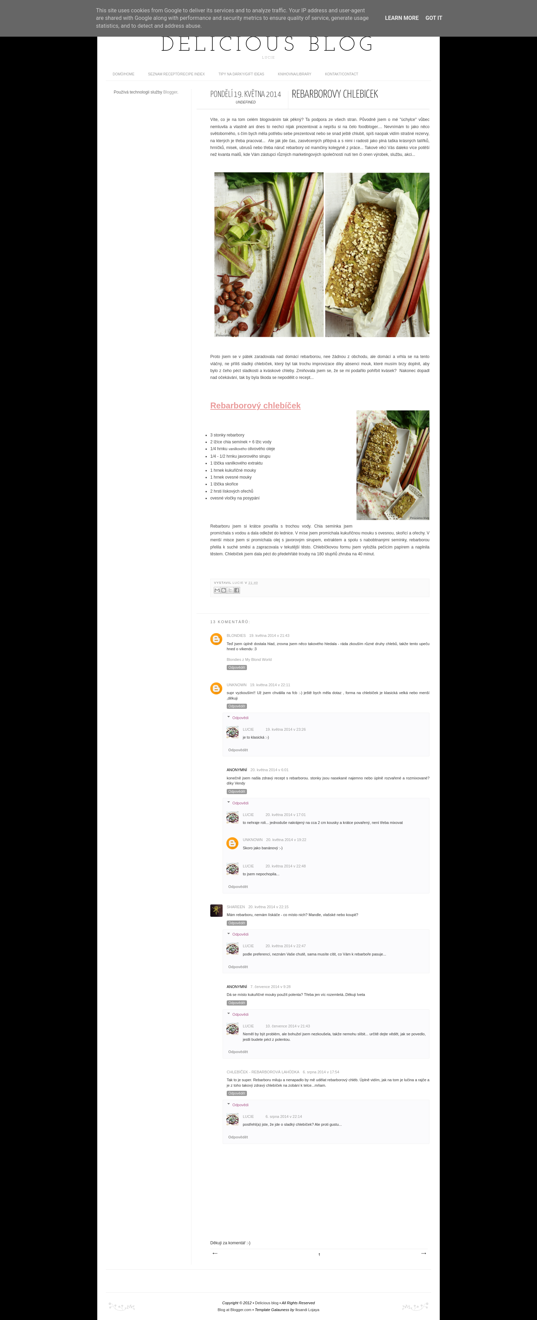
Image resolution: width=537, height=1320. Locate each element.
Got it (433, 18)
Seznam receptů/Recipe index (176, 74)
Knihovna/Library (295, 74)
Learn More (402, 18)
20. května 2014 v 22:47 (285, 946)
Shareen (236, 907)
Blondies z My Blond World (249, 659)
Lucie (239, 582)
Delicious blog (268, 45)
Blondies (236, 635)
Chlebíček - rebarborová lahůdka (263, 1072)
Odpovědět (236, 667)
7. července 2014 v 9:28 (270, 987)
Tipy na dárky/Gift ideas (241, 74)
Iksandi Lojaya (307, 1310)
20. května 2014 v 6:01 (269, 770)
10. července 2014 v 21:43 (287, 1026)
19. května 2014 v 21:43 (269, 635)
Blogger (170, 92)
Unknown (237, 685)
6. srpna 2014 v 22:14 (283, 1116)
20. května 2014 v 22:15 (268, 907)
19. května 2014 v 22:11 (270, 685)
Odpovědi (241, 717)
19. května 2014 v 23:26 (285, 729)
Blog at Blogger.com (234, 1310)
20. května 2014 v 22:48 (285, 866)
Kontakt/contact (341, 74)
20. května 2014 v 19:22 (286, 840)
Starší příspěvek (423, 1253)
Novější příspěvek (214, 1253)
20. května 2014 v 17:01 (285, 815)
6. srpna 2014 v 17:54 (321, 1072)
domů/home (123, 74)
